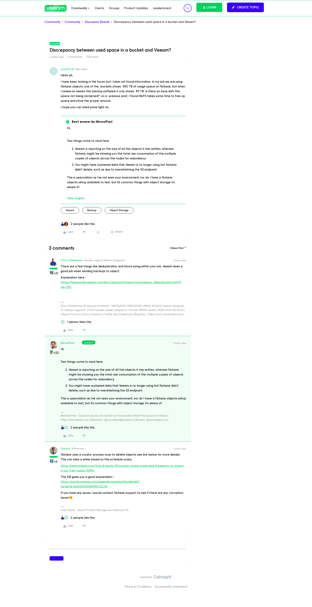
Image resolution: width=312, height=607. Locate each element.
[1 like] (76, 322)
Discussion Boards (97, 22)
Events (99, 8)
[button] (245, 7)
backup (92, 210)
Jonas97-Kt (67, 69)
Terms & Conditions (138, 586)
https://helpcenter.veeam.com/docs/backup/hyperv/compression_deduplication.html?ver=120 (121, 284)
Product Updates (136, 8)
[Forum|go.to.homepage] (55, 8)
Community (52, 22)
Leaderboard (162, 8)
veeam (70, 210)
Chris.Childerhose (72, 260)
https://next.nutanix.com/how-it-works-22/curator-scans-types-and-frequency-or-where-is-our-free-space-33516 (122, 468)
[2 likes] (78, 224)
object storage (119, 210)
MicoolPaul (67, 343)
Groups (114, 8)
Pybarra (65, 448)
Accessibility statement (171, 586)
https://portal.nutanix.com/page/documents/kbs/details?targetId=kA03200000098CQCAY (100, 484)
